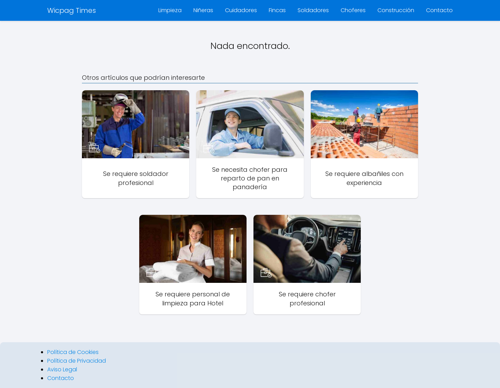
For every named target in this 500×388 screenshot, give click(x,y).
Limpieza (170, 10)
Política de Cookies (73, 352)
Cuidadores (241, 10)
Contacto (439, 10)
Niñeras (203, 10)
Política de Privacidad (76, 361)
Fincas (277, 10)
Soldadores (313, 10)
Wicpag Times (71, 10)
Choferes (353, 10)
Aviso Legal (62, 369)
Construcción (395, 10)
